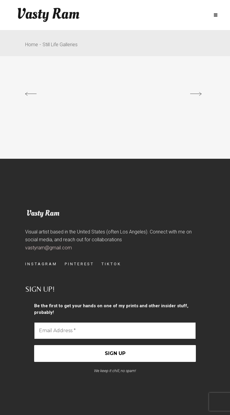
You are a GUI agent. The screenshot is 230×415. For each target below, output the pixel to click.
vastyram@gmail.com (48, 248)
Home (31, 44)
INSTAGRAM (41, 264)
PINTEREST (79, 264)
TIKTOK (111, 264)
